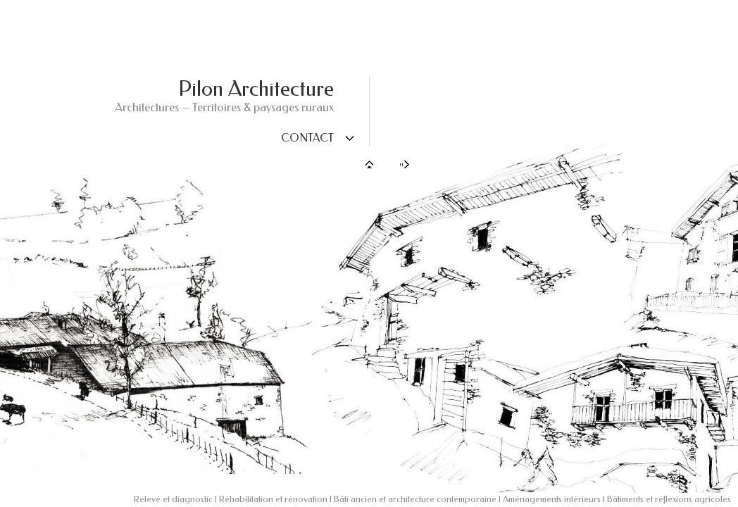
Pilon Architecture (256, 88)
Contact (307, 137)
